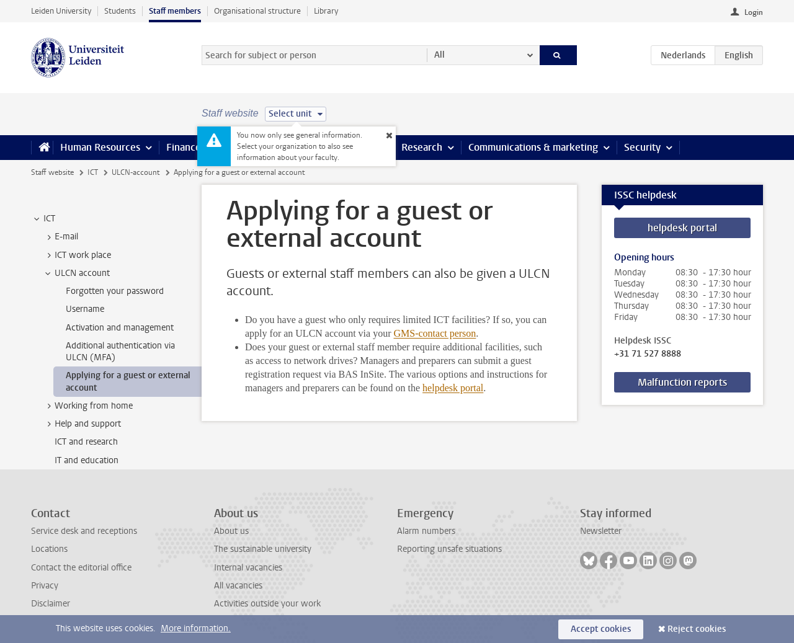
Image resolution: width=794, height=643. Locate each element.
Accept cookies (601, 629)
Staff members (175, 11)
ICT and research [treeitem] (86, 442)
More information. (196, 628)
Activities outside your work (267, 604)
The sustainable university (262, 549)
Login (753, 12)
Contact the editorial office (81, 568)
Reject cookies (696, 629)
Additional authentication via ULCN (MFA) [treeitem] (120, 351)
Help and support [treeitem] (82, 424)
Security (642, 147)
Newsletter (601, 531)
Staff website (52, 172)
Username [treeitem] (85, 309)
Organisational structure (257, 11)
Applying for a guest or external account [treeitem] (128, 381)
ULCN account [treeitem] (76, 273)
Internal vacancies (248, 568)
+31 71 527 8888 (647, 354)
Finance (183, 147)
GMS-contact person (434, 333)
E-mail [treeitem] (60, 237)
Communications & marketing (533, 147)
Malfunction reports (682, 382)
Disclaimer (50, 604)
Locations (49, 549)
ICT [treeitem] (43, 219)
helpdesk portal (452, 388)
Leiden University (61, 11)
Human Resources (100, 147)
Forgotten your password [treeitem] (115, 291)
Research (421, 147)
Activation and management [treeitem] (120, 328)
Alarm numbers (426, 531)
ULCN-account (135, 172)
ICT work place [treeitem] (77, 255)
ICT (92, 172)
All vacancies (238, 586)
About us (231, 531)
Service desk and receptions (84, 531)
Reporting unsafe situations (449, 549)
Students (120, 11)
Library (326, 11)
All (439, 55)
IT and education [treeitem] (86, 460)
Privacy (44, 586)
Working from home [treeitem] (88, 406)
